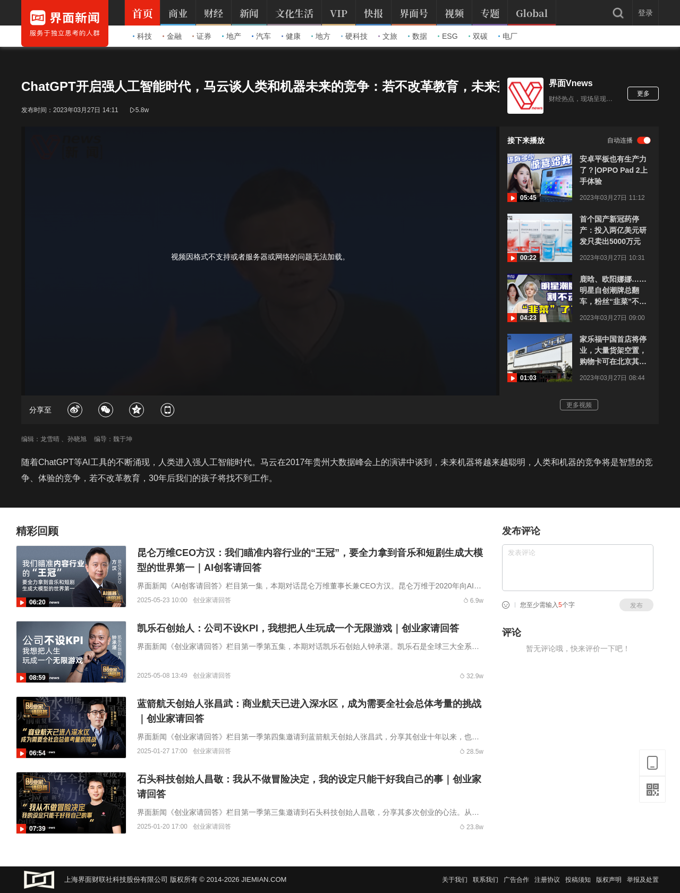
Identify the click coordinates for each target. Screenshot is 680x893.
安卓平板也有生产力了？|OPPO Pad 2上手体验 (614, 170)
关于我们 (455, 879)
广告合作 (516, 879)
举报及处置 (643, 879)
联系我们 (485, 879)
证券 (201, 36)
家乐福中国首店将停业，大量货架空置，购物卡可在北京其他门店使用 (613, 351)
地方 (320, 36)
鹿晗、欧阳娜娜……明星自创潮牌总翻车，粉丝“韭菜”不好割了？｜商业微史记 (613, 291)
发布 (636, 605)
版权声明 (609, 879)
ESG (448, 36)
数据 (417, 36)
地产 (231, 36)
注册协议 (547, 879)
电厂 (507, 36)
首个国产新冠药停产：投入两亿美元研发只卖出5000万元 (613, 230)
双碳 (478, 36)
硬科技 (354, 36)
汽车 (261, 36)
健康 (291, 36)
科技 (142, 36)
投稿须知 (578, 879)
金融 (172, 36)
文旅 (387, 36)
